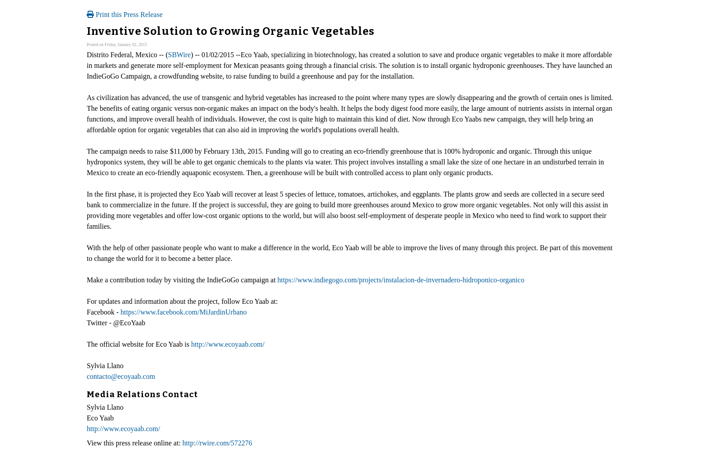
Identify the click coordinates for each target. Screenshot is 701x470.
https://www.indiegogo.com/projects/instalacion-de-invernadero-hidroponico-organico (401, 280)
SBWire (179, 55)
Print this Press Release (125, 14)
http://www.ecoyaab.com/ (227, 344)
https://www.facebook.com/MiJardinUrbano (184, 312)
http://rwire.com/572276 (217, 443)
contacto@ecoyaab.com (121, 376)
